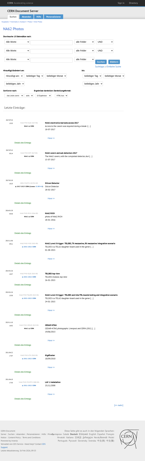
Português (63, 440)
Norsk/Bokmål (100, 437)
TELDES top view (52, 273)
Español (101, 434)
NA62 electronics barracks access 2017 (62, 123)
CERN (20, 3)
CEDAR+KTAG (51, 325)
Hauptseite (5, 22)
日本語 (78, 437)
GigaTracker (50, 355)
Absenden (26, 16)
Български (57, 434)
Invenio (14, 440)
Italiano (70, 437)
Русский (73, 440)
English (92, 434)
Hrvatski (61, 437)
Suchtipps (99, 66)
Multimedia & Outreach (18, 22)
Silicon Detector (52, 183)
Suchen (13, 16)
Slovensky (82, 440)
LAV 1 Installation (52, 382)
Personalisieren (53, 16)
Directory (133, 3)
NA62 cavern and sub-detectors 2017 (61, 153)
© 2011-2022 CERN (29, 359)
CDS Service (18, 444)
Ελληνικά (83, 434)
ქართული (88, 437)
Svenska (92, 440)
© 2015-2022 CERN (29, 247)
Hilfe (38, 16)
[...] (89, 126)
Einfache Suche (114, 66)
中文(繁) (110, 440)
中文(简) (101, 440)
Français (110, 434)
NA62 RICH (50, 213)
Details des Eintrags (22, 142)
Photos (30, 22)
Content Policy (14, 437)
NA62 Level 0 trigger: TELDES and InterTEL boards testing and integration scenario (81, 295)
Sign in (121, 3)
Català (66, 434)
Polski (111, 437)
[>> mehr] (118, 405)
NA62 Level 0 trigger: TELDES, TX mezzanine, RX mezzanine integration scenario (80, 243)
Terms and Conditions (31, 437)
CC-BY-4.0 (39, 186)
